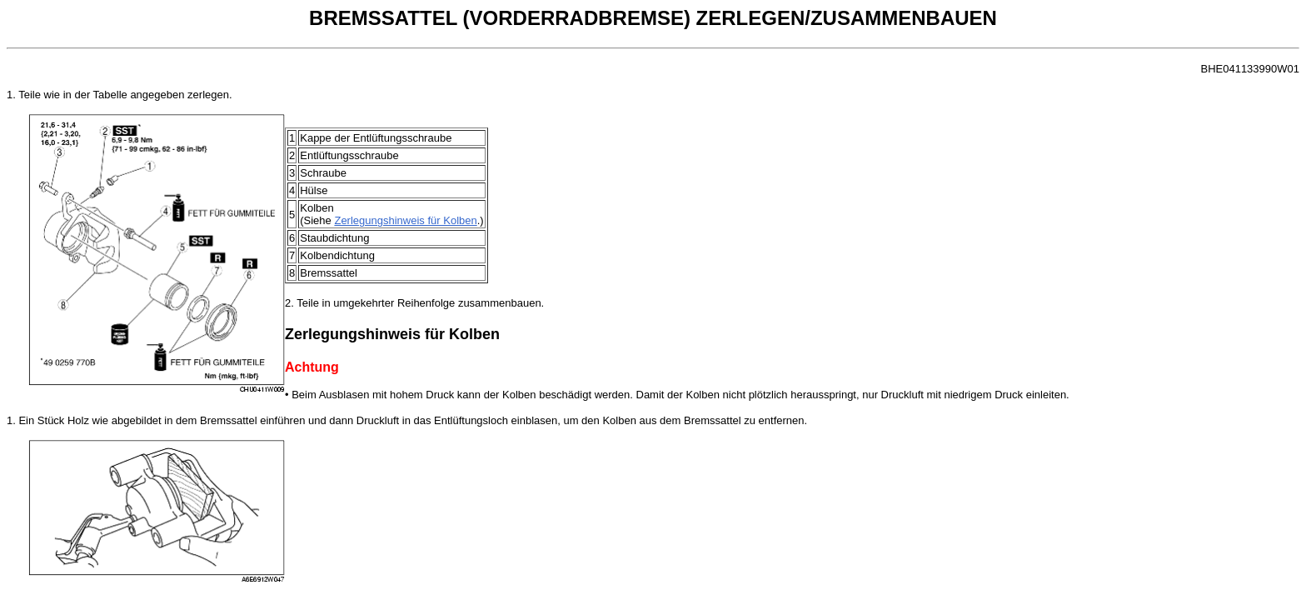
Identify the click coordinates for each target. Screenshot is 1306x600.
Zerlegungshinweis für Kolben (405, 220)
